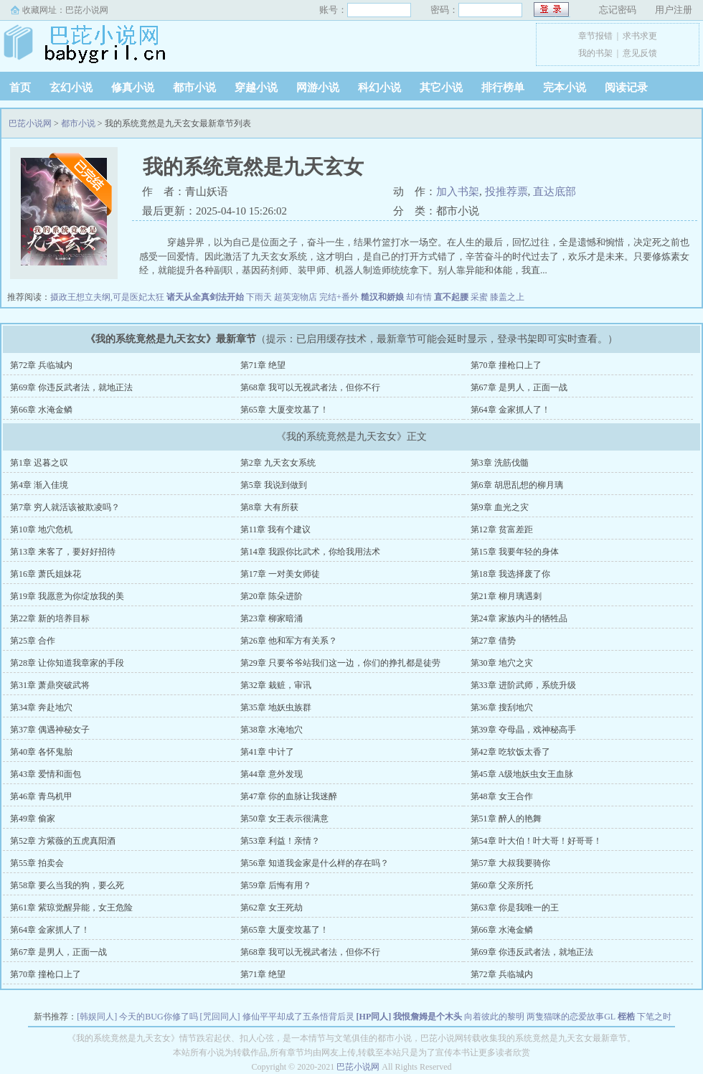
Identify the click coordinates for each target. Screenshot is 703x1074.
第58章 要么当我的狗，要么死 (67, 885)
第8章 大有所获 (269, 507)
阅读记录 (626, 87)
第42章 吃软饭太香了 (510, 752)
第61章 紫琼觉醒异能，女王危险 (71, 908)
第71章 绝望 (263, 365)
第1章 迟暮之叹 (39, 463)
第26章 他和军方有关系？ (288, 641)
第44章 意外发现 (271, 774)
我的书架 (595, 53)
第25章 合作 (32, 641)
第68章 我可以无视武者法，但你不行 (310, 387)
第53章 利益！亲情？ (280, 841)
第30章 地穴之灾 (502, 663)
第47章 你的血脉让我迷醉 (288, 796)
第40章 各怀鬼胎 (41, 752)
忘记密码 (617, 9)
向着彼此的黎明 (494, 1017)
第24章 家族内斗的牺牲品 (519, 618)
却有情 (419, 297)
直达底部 (554, 191)
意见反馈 (640, 53)
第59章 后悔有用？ (275, 885)
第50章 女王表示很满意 (284, 819)
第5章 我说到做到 (273, 485)
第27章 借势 (493, 641)
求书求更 (640, 36)
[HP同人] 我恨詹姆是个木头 (410, 1017)
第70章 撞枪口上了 (506, 365)
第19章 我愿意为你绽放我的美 (67, 596)
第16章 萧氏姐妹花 (45, 574)
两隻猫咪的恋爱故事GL (571, 1017)
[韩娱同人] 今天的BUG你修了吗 (137, 1017)
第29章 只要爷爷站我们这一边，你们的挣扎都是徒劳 (340, 663)
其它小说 (441, 87)
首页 (20, 87)
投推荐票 (506, 191)
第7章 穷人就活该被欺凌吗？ (65, 507)
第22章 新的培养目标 (50, 618)
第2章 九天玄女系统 (278, 463)
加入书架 (457, 191)
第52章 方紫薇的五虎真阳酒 (62, 841)
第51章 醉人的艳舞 (506, 819)
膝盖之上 (507, 297)
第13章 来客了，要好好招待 (62, 552)
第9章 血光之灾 (500, 507)
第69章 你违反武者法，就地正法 (71, 387)
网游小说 (317, 87)
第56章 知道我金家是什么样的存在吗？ (314, 863)
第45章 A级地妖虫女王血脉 (522, 774)
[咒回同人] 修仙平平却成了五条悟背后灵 (277, 1017)
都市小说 (194, 87)
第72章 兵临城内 (41, 365)
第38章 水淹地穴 (271, 730)
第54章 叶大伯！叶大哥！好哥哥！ (536, 841)
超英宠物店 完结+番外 (316, 297)
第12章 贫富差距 (502, 529)
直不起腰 (451, 297)
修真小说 (132, 87)
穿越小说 (256, 87)
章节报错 (595, 36)
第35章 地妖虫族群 (275, 707)
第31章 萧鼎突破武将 (50, 685)
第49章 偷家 (32, 819)
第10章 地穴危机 (41, 529)
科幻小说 (379, 87)
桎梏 (626, 1017)
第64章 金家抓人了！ (510, 410)
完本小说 (564, 87)
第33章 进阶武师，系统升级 (523, 685)
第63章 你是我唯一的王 (515, 908)
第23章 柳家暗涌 (271, 618)
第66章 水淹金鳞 (41, 410)
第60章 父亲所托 (502, 885)
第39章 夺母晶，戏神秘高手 (523, 730)
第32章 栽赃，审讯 (275, 685)
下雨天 (259, 297)
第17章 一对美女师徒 (280, 574)
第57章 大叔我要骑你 (510, 863)
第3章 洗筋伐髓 (500, 463)
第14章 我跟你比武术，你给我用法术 (310, 552)
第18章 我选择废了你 (510, 574)
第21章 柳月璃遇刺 (506, 596)
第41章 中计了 (267, 752)
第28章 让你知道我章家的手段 (67, 663)
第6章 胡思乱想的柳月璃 (517, 485)
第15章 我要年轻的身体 (515, 552)
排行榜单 (502, 87)
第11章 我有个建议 (275, 529)
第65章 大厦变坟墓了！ (284, 410)
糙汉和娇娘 (382, 297)
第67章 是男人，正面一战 (519, 387)
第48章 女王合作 (502, 796)
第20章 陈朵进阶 (271, 596)
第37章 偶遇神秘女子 (50, 730)
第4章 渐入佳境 (39, 485)
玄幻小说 (71, 87)
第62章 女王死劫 (271, 908)
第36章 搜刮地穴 (502, 707)
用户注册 (673, 9)
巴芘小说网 (86, 10)
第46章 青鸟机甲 (41, 796)
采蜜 (479, 297)
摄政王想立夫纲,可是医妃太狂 (107, 297)
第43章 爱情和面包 (45, 774)
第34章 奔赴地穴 (41, 707)
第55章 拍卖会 (37, 863)
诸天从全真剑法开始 (205, 297)
